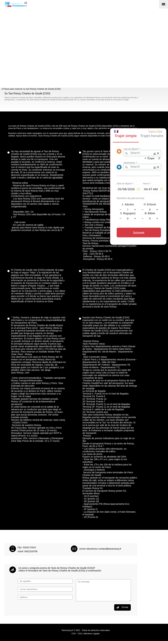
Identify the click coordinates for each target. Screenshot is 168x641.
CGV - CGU (77, 633)
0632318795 (31, 551)
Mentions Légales (92, 633)
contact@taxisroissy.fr (109, 548)
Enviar (122, 607)
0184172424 (29, 547)
